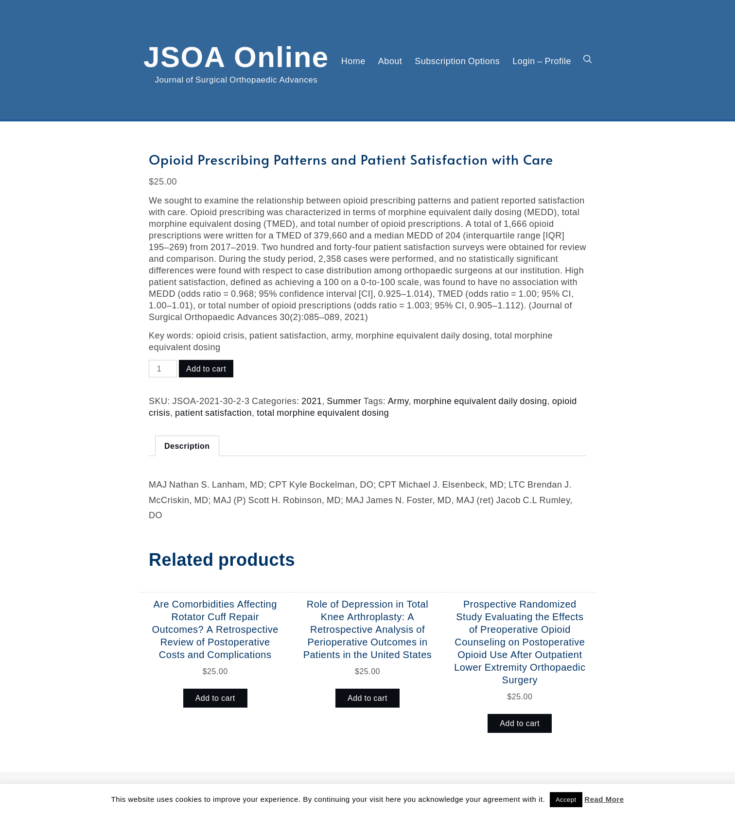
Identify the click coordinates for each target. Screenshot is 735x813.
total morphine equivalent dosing (323, 412)
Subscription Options (457, 60)
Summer (344, 400)
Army (398, 400)
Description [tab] (187, 446)
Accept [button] (566, 799)
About (390, 60)
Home (353, 60)
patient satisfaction (213, 412)
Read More (604, 799)
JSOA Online (236, 54)
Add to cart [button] (215, 698)
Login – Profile (541, 60)
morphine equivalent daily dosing (480, 400)
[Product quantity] (163, 368)
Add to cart (206, 368)
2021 (311, 400)
